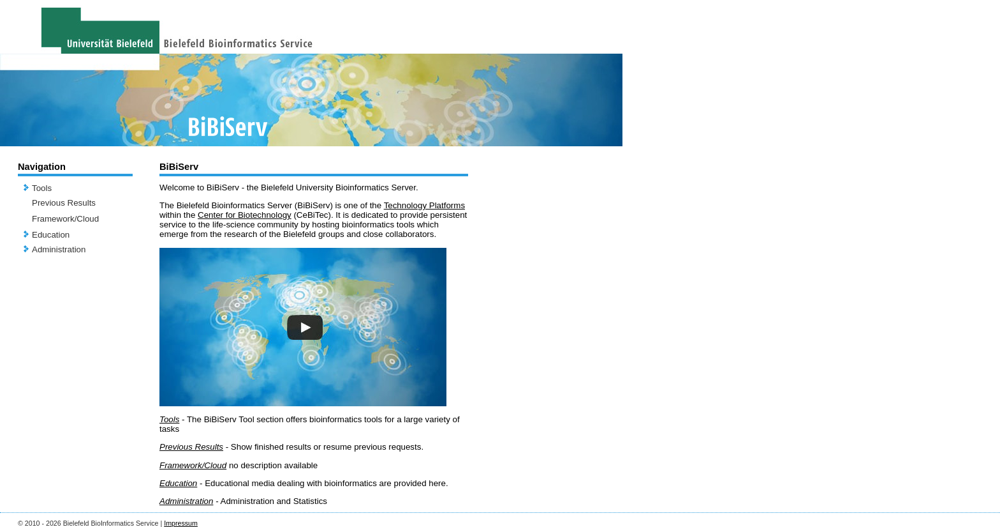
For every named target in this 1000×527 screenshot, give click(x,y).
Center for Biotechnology (244, 215)
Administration (58, 249)
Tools (42, 188)
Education (51, 235)
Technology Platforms (424, 205)
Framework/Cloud (65, 219)
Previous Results (64, 203)
